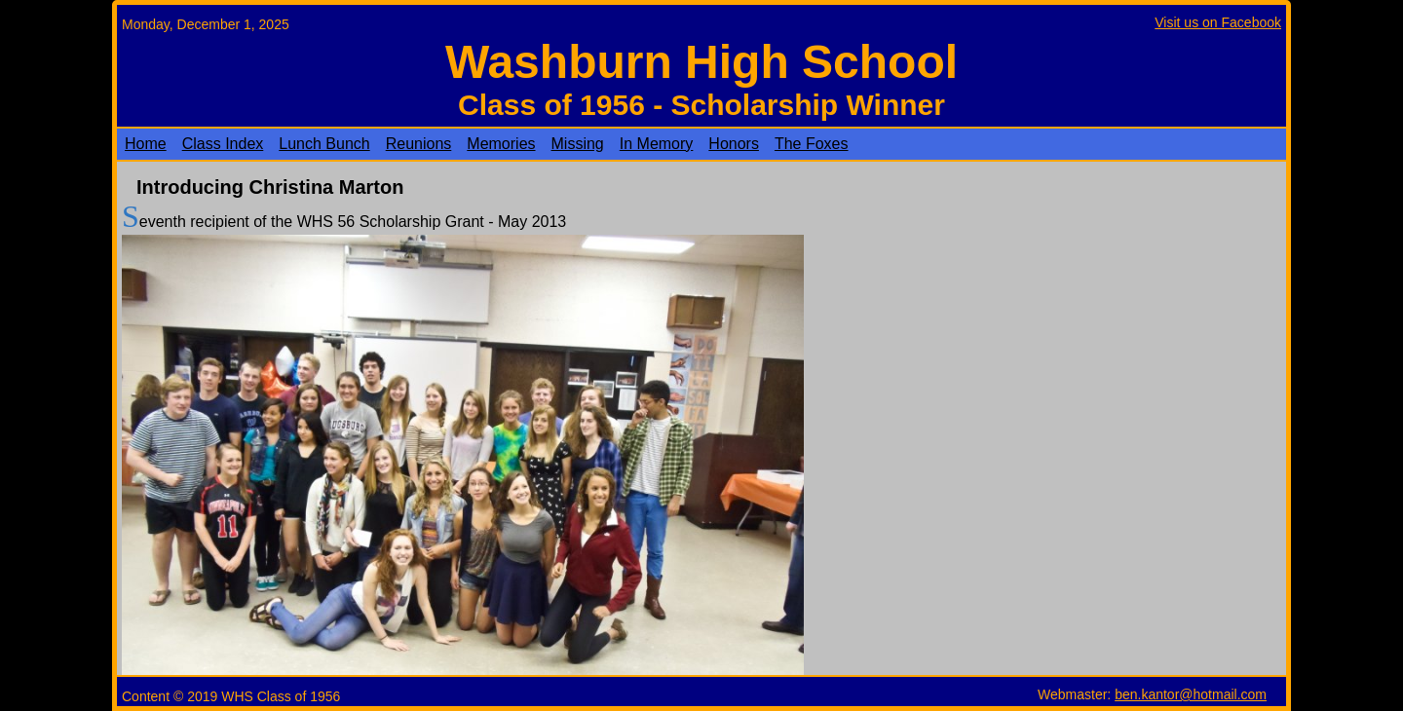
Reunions (419, 143)
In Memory (657, 143)
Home (146, 143)
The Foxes (812, 143)
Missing (577, 143)
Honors (733, 143)
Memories (501, 143)
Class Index (223, 143)
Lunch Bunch (324, 143)
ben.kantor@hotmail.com (1191, 694)
